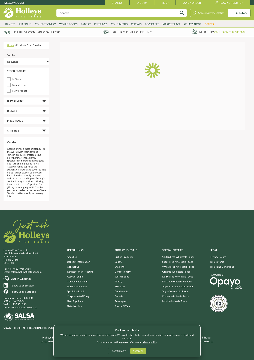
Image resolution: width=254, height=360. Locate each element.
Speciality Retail (75, 291)
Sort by (11, 55)
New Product (19, 90)
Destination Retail (77, 286)
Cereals (136, 24)
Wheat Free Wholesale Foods (178, 266)
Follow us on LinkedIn (22, 285)
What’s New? (192, 24)
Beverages (152, 24)
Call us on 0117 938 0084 (229, 31)
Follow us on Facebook (23, 291)
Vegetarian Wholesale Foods (177, 286)
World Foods (68, 24)
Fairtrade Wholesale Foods (177, 281)
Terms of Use (217, 261)
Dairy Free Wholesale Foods (177, 276)
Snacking (25, 24)
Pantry (86, 24)
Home (10, 45)
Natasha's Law (74, 306)
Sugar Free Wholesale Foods (177, 261)
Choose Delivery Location (211, 12)
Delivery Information (78, 261)
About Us (72, 256)
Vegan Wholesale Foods (175, 291)
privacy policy (149, 342)
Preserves (100, 24)
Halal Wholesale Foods (174, 301)
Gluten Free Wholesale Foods (178, 256)
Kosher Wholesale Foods (175, 296)
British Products (124, 256)
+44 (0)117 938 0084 (19, 268)
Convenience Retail (77, 281)
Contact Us (73, 266)
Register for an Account (80, 271)
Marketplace (171, 24)
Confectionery (45, 24)
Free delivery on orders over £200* (36, 31)
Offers (209, 24)
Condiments (119, 24)
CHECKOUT (242, 12)
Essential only (118, 351)
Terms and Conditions (222, 266)
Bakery (10, 24)
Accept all (138, 351)
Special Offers (122, 306)
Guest (21, 2)
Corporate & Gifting (78, 296)
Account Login (75, 276)
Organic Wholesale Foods (176, 271)
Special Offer (19, 84)
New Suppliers (75, 301)
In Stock (16, 79)
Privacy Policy (218, 256)
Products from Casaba (28, 45)
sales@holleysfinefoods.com (26, 271)
